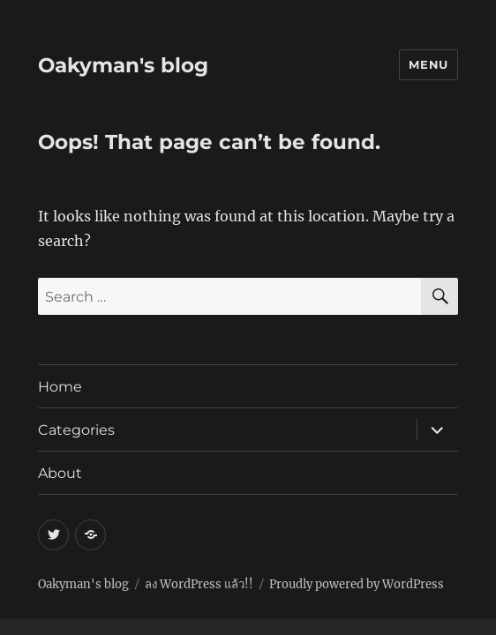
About (60, 473)
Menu (428, 64)
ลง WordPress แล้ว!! (199, 584)
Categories (76, 430)
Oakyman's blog (123, 65)
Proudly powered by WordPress (356, 584)
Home (60, 386)
